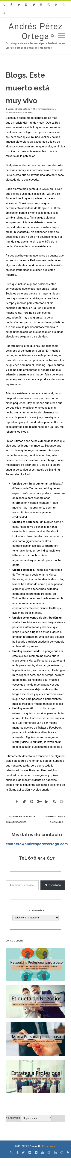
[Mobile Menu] (61, 35)
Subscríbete (53, 885)
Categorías (36, 910)
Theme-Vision (49, 1146)
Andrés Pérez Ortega (35, 31)
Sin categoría (15, 112)
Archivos (13, 1118)
